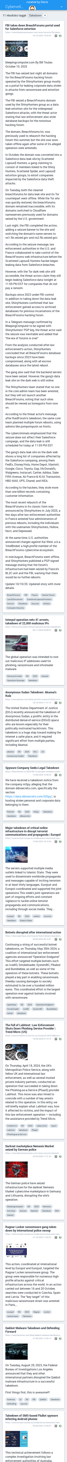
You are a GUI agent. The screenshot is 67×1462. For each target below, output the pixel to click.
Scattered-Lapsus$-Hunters (39, 599)
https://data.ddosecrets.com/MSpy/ (28, 796)
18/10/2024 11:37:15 (42, 702)
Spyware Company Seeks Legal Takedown (32, 767)
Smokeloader (13, 1009)
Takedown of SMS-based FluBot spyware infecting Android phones (31, 1417)
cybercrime (42, 1125)
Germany (11, 1210)
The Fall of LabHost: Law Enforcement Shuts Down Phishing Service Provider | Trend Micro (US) (30, 1028)
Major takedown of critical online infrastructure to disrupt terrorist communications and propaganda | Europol (33, 831)
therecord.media (14, 676)
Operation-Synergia (15, 680)
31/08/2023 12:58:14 (42, 1338)
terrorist (47, 916)
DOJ (35, 751)
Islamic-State (26, 920)
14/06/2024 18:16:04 (42, 841)
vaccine (23, 1403)
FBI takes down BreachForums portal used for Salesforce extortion (32, 27)
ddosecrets (25, 816)
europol (10, 916)
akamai (10, 751)
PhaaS (35, 1130)
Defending (11, 1403)
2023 (27, 1312)
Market (10, 1215)
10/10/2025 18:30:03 (42, 35)
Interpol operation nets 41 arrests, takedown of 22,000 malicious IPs (27, 621)
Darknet (34, 1210)
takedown (33, 680)
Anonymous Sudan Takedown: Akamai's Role (30, 693)
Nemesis (47, 1206)
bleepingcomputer (15, 1206)
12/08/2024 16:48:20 (42, 774)
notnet (10, 1013)
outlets (36, 916)
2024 (35, 676)
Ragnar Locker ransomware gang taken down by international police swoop (30, 1228)
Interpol (44, 676)
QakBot (43, 1399)
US (42, 751)
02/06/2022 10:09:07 (42, 1425)
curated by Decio (37, 6)
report (53, 1125)
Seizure (10, 603)
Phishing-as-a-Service (16, 1134)
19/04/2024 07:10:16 (42, 1038)
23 (20, 1399)
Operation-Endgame (45, 1004)
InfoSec (46, 603)
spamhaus (11, 1004)
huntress (11, 1399)
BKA (57, 1210)
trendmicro (12, 1125)
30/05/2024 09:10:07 (42, 939)
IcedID (26, 1009)
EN (27, 676)
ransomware (12, 1316)
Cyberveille (14, 6)
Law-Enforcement (15, 599)
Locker (47, 1312)
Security (35, 603)
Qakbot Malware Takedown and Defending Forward (32, 1329)
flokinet (10, 811)
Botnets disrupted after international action (33, 932)
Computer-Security (15, 607)
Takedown (38, 15)
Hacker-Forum (48, 595)
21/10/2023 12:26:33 (42, 1237)
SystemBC (38, 1009)
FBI (25, 595)
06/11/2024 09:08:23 (42, 630)
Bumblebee (52, 1009)
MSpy (36, 811)
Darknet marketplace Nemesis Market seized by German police (29, 1147)
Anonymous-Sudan (15, 756)
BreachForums (13, 595)
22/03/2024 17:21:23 (42, 1156)
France (35, 595)
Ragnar (36, 1312)
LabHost (11, 1130)
